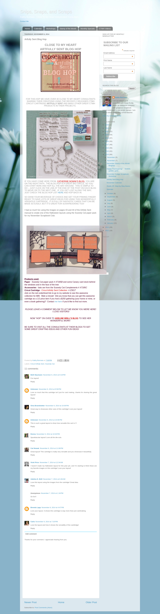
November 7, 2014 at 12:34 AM (51, 462)
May (109, 210)
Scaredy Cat (49, 364)
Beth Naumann (36, 375)
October (110, 193)
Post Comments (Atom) (43, 607)
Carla (32, 522)
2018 (107, 141)
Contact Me (24, 21)
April (109, 213)
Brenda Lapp (35, 507)
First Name (118, 60)
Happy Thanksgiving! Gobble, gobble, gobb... (119, 170)
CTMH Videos (105, 29)
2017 (107, 144)
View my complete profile (111, 116)
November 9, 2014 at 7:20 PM (47, 522)
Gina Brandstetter (37, 406)
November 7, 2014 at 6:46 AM (54, 479)
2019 (107, 138)
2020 (107, 135)
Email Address (118, 53)
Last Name (118, 68)
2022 (107, 128)
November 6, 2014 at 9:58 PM (50, 389)
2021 (107, 131)
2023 (107, 125)
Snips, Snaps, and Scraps (46, 11)
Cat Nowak (34, 448)
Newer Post (30, 602)
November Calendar (114, 183)
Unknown (34, 389)
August (110, 200)
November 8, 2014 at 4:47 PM (53, 507)
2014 (107, 154)
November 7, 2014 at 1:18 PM (52, 493)
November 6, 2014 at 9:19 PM (54, 375)
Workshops (51, 29)
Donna (33, 434)
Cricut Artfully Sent (37, 364)
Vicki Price (34, 462)
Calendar (38, 29)
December (111, 157)
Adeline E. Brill (36, 479)
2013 (107, 227)
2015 (107, 151)
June (109, 207)
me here (58, 301)
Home (27, 29)
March (109, 216)
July (109, 203)
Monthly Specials (87, 29)
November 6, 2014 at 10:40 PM (48, 434)
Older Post (91, 602)
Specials (110, 189)
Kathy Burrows (121, 97)
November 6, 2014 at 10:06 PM (57, 406)
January (110, 223)
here (61, 193)
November (111, 161)
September (111, 197)
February (110, 220)
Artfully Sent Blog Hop (115, 179)
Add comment (31, 534)
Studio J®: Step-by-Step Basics (118, 186)
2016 (107, 148)
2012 (107, 230)
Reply (32, 382)
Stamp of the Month (68, 29)
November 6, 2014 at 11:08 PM (51, 448)
